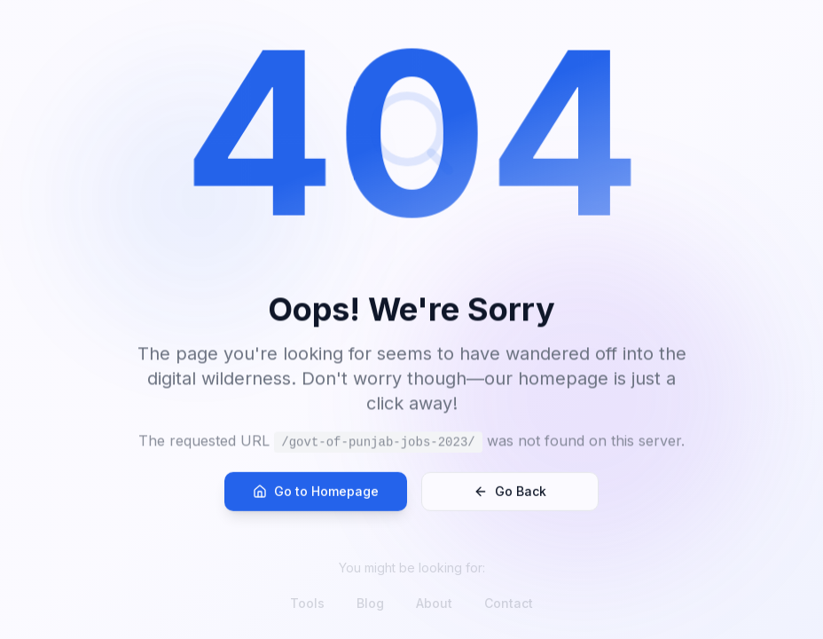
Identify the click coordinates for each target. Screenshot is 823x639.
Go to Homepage (316, 501)
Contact (508, 603)
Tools (307, 603)
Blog (370, 603)
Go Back (510, 501)
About (434, 603)
